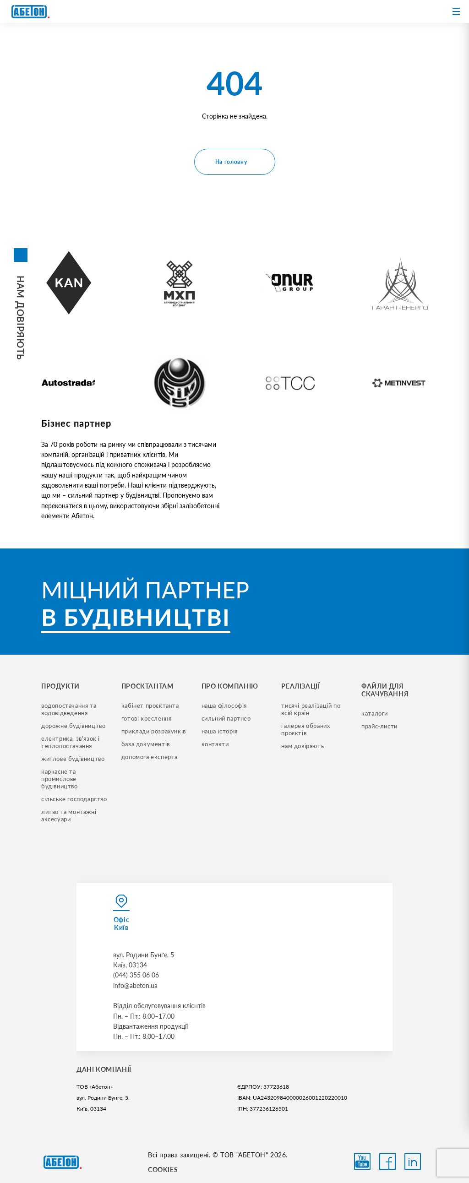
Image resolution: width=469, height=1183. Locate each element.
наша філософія (224, 705)
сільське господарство (74, 799)
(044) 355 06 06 (136, 975)
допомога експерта (149, 756)
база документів (145, 744)
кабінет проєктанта (150, 705)
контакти (215, 744)
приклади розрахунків (153, 731)
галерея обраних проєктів (306, 729)
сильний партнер (226, 718)
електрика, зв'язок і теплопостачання (71, 742)
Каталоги (374, 713)
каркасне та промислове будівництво (59, 779)
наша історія (220, 731)
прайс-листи (379, 726)
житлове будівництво (72, 758)
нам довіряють (302, 745)
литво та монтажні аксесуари (69, 815)
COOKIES (163, 1169)
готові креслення (146, 718)
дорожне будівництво (73, 725)
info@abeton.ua (135, 985)
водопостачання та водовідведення (69, 709)
